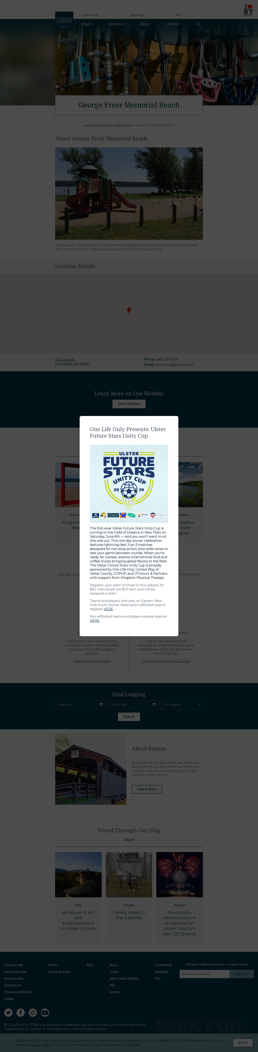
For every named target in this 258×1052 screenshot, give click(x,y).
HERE (108, 609)
